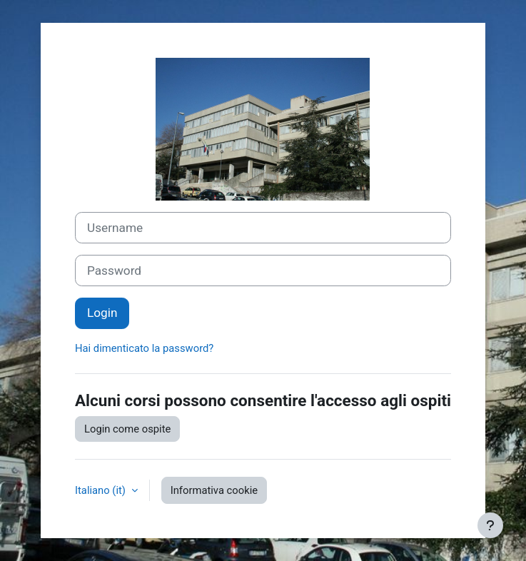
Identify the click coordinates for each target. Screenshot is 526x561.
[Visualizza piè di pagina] (490, 525)
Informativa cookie (214, 490)
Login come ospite (127, 429)
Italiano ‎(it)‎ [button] (101, 490)
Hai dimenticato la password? (144, 348)
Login (102, 312)
